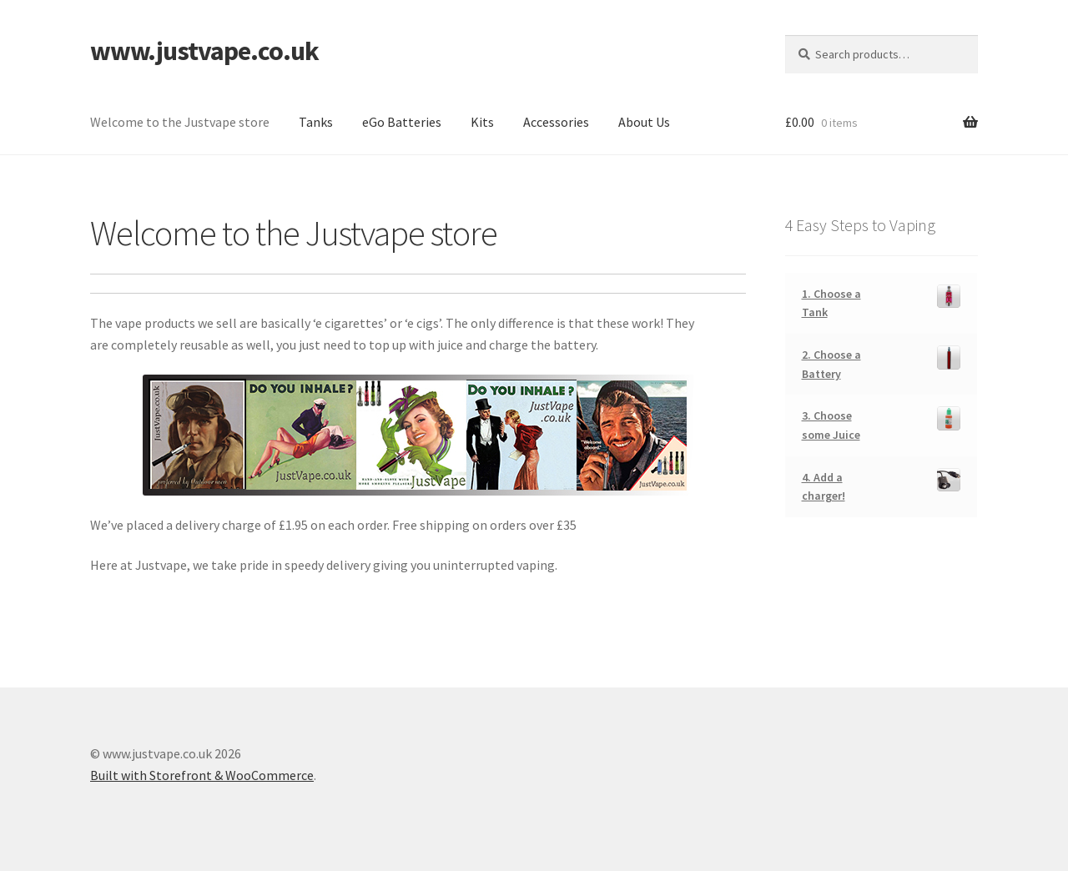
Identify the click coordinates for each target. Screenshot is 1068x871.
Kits (482, 121)
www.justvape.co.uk (204, 51)
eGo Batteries (401, 121)
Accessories (556, 121)
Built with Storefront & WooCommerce (202, 775)
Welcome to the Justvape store (180, 121)
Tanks (316, 121)
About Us (644, 121)
